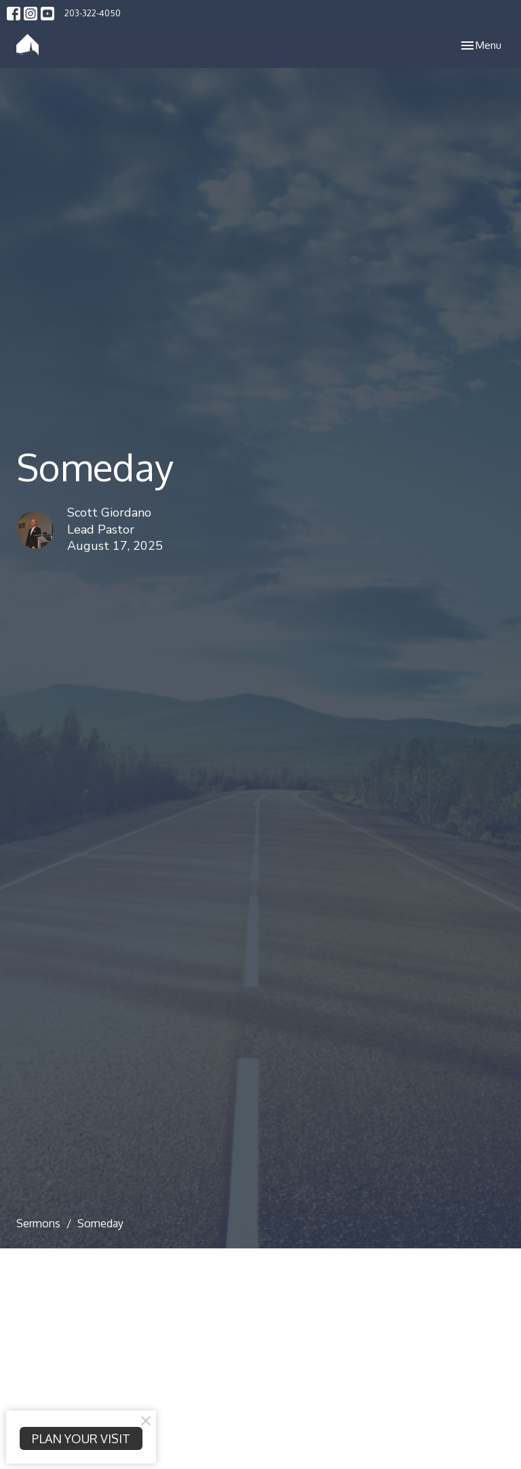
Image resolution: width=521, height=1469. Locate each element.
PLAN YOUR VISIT (81, 1438)
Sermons (38, 1223)
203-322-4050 (92, 12)
